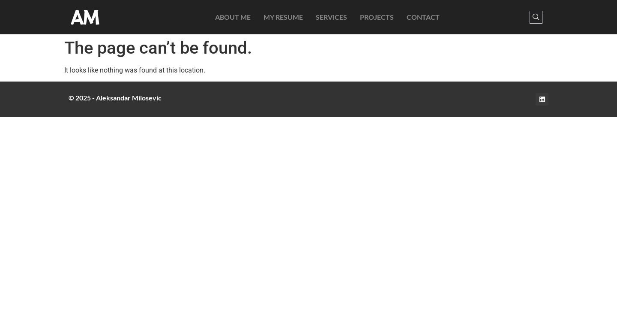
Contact (423, 17)
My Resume (283, 17)
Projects (377, 17)
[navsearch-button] (536, 17)
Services (331, 17)
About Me (233, 17)
